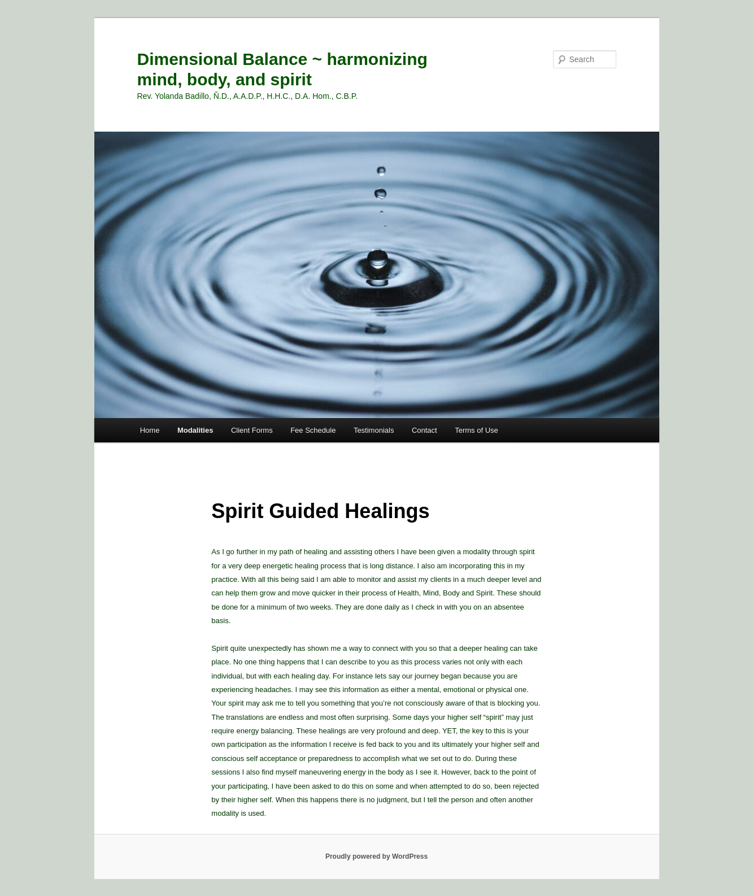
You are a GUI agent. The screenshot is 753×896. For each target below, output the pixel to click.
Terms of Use (476, 430)
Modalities (195, 430)
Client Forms (252, 430)
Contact (424, 430)
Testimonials (374, 430)
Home (150, 430)
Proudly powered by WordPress (376, 856)
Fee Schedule (313, 430)
